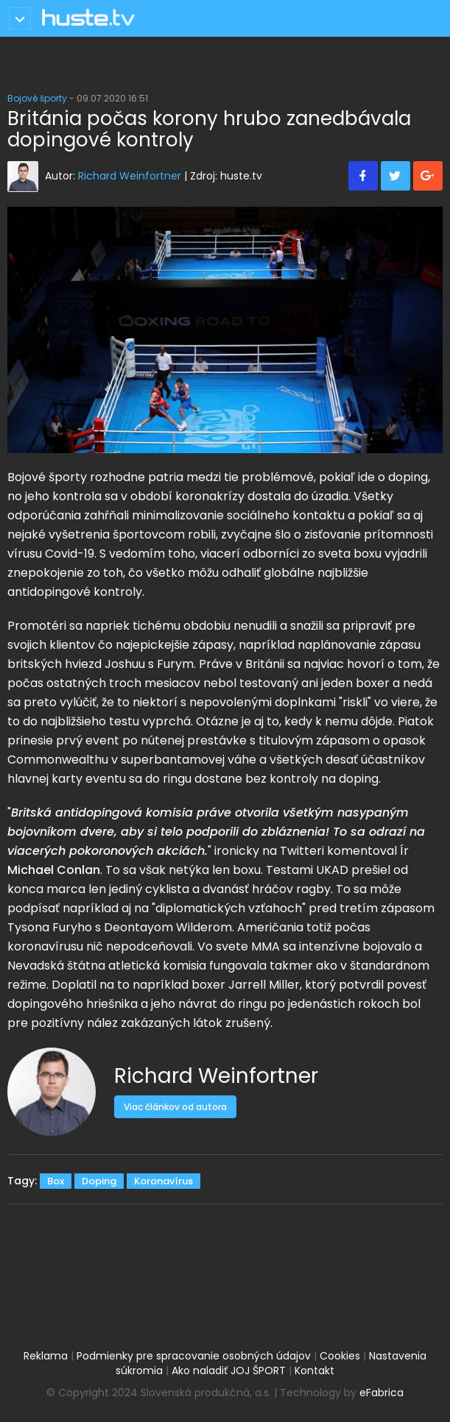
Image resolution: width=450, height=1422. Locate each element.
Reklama (46, 1355)
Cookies (340, 1355)
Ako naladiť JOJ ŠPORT (229, 1370)
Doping (99, 1181)
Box (55, 1181)
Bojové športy (37, 98)
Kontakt (314, 1370)
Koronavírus (163, 1181)
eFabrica (381, 1392)
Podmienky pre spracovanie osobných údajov (194, 1355)
